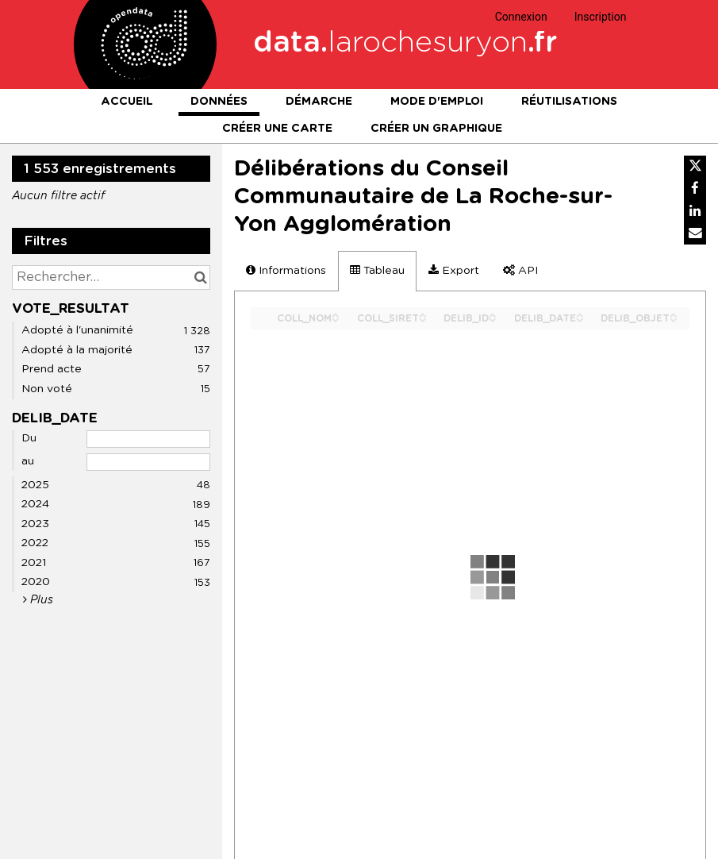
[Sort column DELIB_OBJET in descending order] (674, 319)
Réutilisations (569, 101)
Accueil (126, 101)
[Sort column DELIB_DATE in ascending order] (580, 314)
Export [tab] (453, 270)
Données (219, 101)
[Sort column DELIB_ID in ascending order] (493, 314)
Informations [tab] (286, 270)
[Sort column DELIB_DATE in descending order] (580, 319)
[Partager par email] (695, 233)
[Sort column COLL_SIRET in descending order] (423, 319)
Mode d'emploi (436, 101)
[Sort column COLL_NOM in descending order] (336, 319)
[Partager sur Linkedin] (695, 211)
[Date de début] (148, 439)
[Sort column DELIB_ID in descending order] (493, 319)
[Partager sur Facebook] (695, 189)
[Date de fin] (148, 462)
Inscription (600, 16)
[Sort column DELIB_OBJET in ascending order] (674, 314)
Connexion (521, 16)
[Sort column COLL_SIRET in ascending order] (423, 314)
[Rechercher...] (111, 277)
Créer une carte (277, 128)
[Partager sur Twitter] (695, 167)
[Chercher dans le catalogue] (200, 277)
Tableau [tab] (377, 270)
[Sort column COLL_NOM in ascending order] (336, 314)
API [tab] (520, 270)
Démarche (319, 101)
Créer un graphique (436, 128)
